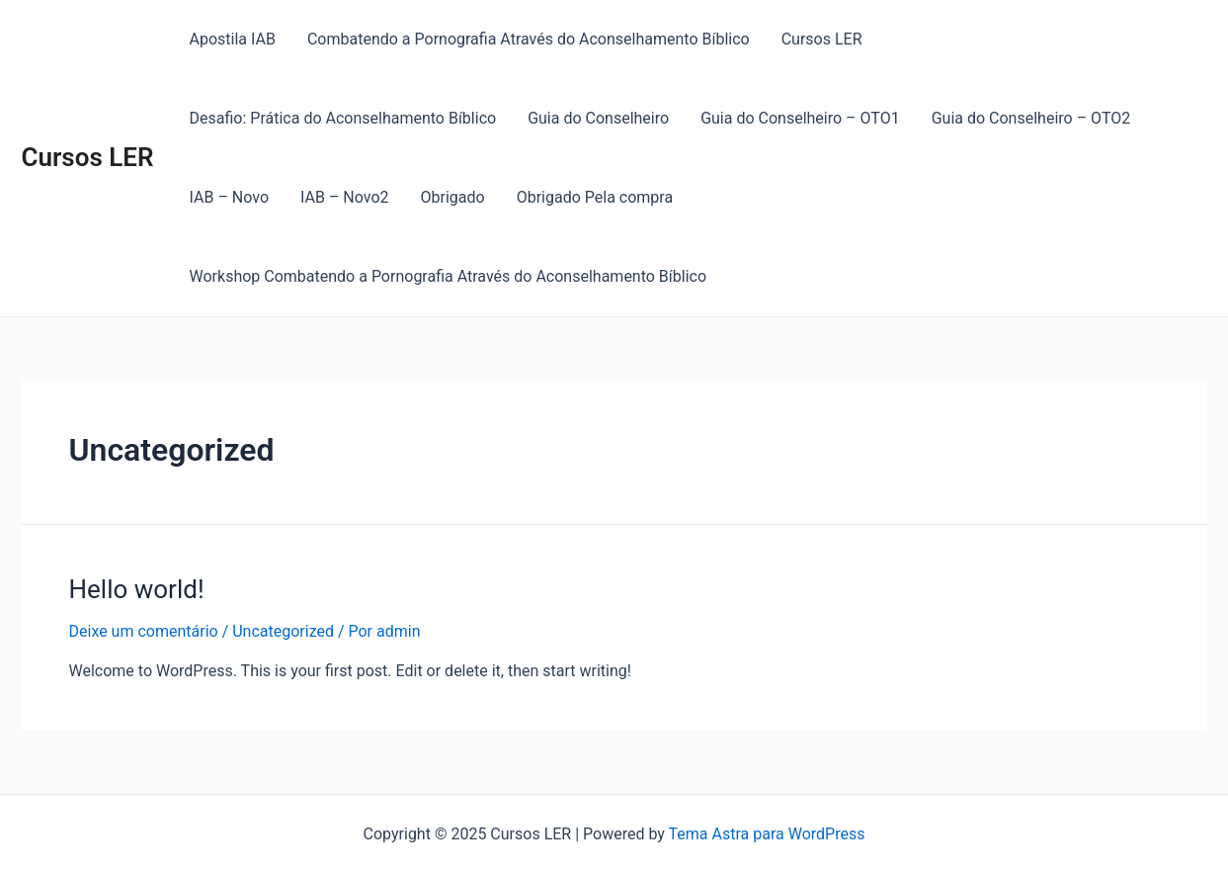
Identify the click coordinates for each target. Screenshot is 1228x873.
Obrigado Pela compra (595, 197)
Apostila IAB (233, 39)
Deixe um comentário (143, 631)
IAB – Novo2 (344, 197)
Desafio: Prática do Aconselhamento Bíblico (343, 118)
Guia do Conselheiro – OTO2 (1031, 118)
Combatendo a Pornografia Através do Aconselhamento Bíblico (528, 39)
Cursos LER (88, 157)
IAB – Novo (230, 197)
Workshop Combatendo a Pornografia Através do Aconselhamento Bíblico (448, 276)
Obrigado (453, 197)
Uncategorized (283, 631)
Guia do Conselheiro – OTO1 (800, 118)
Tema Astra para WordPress (767, 834)
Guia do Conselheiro (598, 118)
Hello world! (137, 589)
